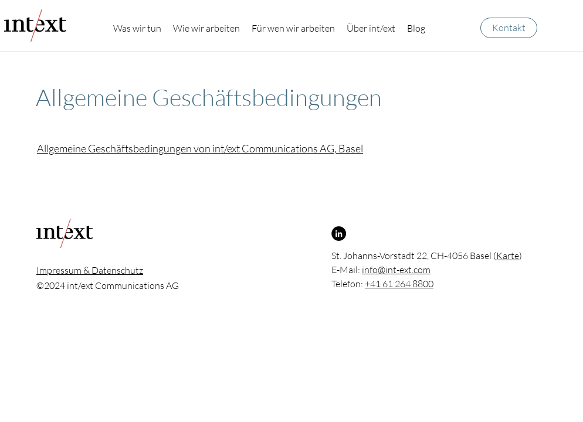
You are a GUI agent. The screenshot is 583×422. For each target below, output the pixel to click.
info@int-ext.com (396, 269)
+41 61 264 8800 (399, 284)
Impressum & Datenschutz (89, 270)
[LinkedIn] (338, 233)
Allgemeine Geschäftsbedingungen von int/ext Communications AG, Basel (200, 148)
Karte (507, 255)
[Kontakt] (508, 28)
